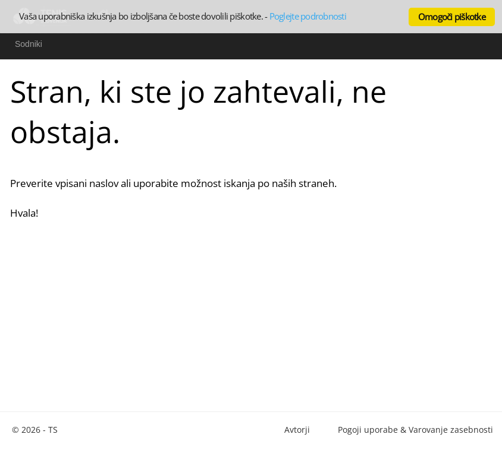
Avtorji (297, 429)
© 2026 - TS (35, 429)
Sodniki (28, 44)
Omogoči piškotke (451, 17)
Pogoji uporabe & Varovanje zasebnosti (415, 429)
